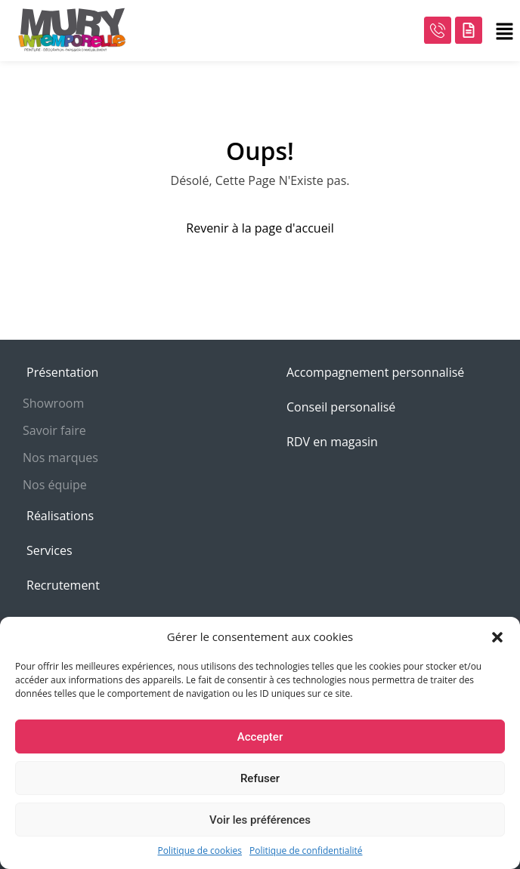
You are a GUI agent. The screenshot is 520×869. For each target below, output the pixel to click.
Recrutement (63, 585)
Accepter (260, 737)
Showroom (53, 403)
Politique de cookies (200, 850)
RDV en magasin (332, 441)
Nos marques (60, 457)
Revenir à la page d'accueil (259, 228)
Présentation (62, 372)
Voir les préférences (260, 820)
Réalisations (60, 515)
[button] (497, 636)
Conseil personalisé (340, 407)
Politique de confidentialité (305, 850)
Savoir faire (54, 430)
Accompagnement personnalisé (375, 372)
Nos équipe (55, 484)
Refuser (260, 778)
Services (49, 550)
